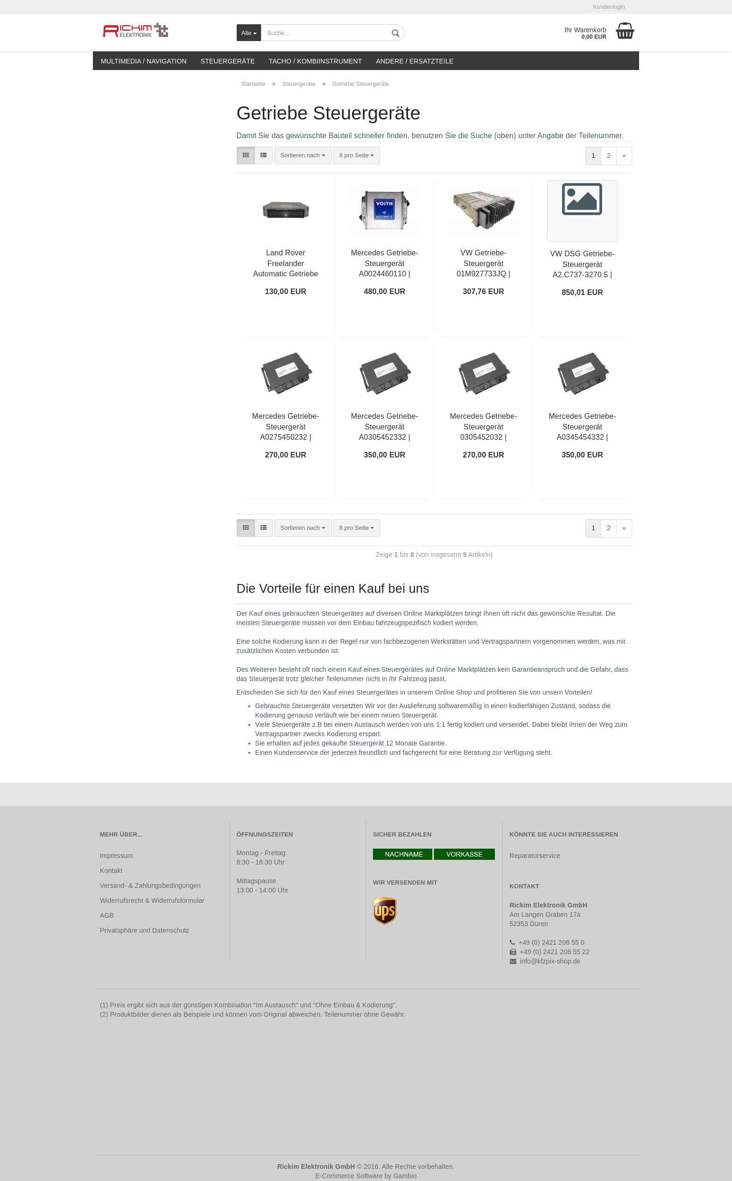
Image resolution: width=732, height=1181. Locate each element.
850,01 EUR (582, 292)
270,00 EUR (286, 455)
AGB (107, 915)
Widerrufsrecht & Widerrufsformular (152, 900)
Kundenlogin (609, 7)
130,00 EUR (286, 291)
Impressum (116, 855)
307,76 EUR (483, 291)
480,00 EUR (385, 291)
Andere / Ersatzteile (414, 61)
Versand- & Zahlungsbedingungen (150, 885)
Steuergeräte (228, 61)
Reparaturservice (535, 855)
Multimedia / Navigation (144, 61)
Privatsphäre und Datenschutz (144, 930)
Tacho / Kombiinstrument (315, 61)
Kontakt (111, 870)
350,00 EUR (385, 455)
